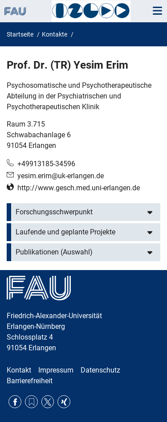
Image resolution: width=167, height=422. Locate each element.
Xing (63, 401)
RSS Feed (31, 401)
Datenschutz (100, 370)
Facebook (14, 401)
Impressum (55, 370)
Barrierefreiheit (30, 381)
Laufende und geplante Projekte (65, 232)
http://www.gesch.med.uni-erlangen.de (78, 188)
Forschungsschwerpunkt (54, 212)
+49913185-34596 (46, 164)
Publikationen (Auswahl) (54, 252)
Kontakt (19, 370)
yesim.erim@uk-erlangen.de (60, 176)
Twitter (47, 401)
